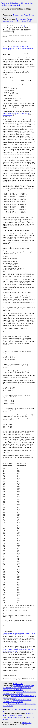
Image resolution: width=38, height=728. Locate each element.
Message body (18, 15)
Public (21, 3)
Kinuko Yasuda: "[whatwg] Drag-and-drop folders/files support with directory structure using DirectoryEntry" (18, 688)
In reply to (13, 21)
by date (28, 713)
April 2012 (17, 5)
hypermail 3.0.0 (26, 723)
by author (19, 715)
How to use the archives (15, 717)
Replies (29, 21)
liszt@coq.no (25, 26)
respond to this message (20, 709)
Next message (21, 19)
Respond (27, 15)
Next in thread (21, 21)
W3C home (5, 3)
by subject (11, 715)
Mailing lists (14, 3)
